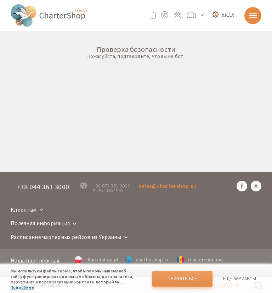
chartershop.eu (147, 259)
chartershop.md (200, 259)
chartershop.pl (96, 259)
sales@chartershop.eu (168, 186)
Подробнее (22, 287)
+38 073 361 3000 (111, 186)
